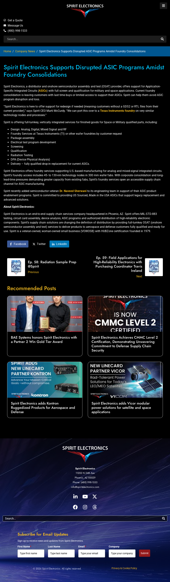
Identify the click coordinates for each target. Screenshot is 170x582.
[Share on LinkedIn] (59, 244)
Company (114, 546)
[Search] (161, 39)
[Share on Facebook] (17, 244)
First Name (24, 546)
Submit (145, 553)
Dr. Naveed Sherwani (73, 191)
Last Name (54, 546)
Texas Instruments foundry (117, 110)
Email (82, 546)
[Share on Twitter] (39, 244)
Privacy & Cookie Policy (124, 568)
